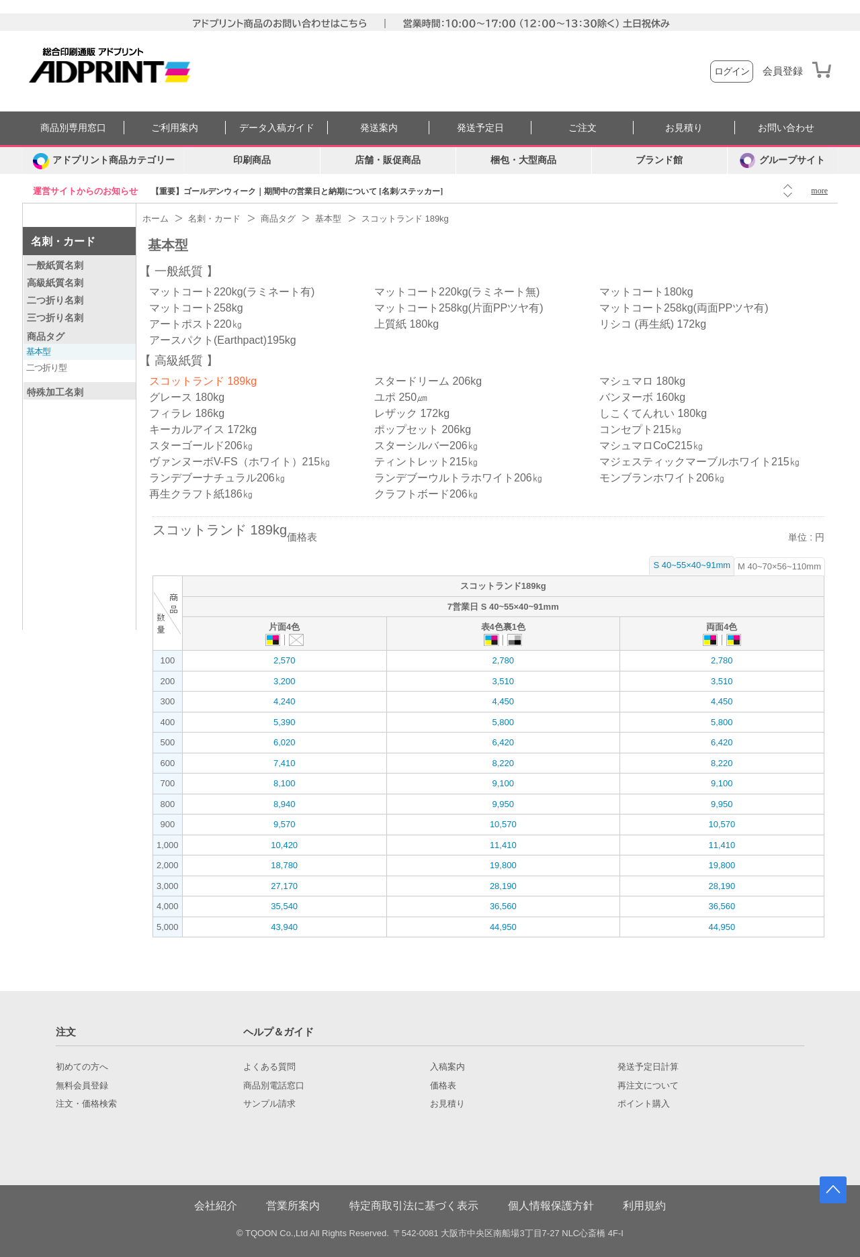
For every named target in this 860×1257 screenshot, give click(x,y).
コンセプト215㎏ (640, 429)
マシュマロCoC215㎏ (651, 445)
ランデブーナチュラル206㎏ (217, 477)
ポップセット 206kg (422, 429)
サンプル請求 (269, 1104)
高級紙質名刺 (55, 282)
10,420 (284, 845)
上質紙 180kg (406, 324)
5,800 (503, 722)
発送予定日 (480, 128)
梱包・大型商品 (523, 160)
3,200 (284, 681)
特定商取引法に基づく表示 (413, 1205)
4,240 (284, 701)
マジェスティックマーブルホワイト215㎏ (699, 461)
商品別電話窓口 (273, 1085)
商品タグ (45, 336)
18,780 (284, 865)
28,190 (503, 886)
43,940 (284, 927)
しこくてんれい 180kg (653, 413)
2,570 (284, 660)
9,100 (503, 783)
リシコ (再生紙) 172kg (652, 324)
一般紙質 (179, 271)
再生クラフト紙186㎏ (201, 494)
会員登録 (783, 71)
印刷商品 (252, 160)
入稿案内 (447, 1067)
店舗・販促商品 (388, 160)
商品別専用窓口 (73, 128)
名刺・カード (63, 241)
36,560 (503, 906)
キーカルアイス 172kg (203, 429)
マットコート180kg (646, 291)
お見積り (684, 128)
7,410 (284, 763)
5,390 (284, 722)
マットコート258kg (196, 308)
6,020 (284, 742)
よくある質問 (269, 1067)
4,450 (503, 701)
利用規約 (644, 1205)
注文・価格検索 (86, 1104)
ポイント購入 (643, 1104)
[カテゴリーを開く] (103, 160)
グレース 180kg (186, 397)
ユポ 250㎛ (400, 397)
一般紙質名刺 (55, 265)
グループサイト (782, 160)
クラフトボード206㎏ (426, 494)
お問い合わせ (786, 128)
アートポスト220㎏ (196, 324)
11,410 (503, 845)
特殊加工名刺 (55, 392)
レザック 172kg (411, 413)
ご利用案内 (174, 128)
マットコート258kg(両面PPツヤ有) (684, 308)
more (819, 190)
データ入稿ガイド (276, 128)
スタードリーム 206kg (428, 381)
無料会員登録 (82, 1085)
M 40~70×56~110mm (779, 566)
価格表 (443, 1085)
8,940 (284, 804)
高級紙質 (179, 360)
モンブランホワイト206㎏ (662, 477)
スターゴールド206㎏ (201, 445)
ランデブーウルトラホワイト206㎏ (458, 477)
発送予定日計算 (648, 1067)
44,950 (503, 927)
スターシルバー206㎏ (426, 445)
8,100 (284, 783)
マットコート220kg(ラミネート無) (457, 291)
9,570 (284, 824)
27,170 (284, 886)
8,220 (503, 763)
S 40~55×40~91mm (691, 565)
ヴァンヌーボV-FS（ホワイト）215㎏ (240, 461)
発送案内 (379, 128)
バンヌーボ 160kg (642, 397)
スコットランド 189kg (203, 381)
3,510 (503, 681)
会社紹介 (215, 1205)
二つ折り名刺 (55, 300)
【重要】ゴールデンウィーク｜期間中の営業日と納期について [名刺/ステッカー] (297, 191)
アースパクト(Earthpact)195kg (222, 340)
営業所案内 (293, 1205)
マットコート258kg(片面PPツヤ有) (459, 308)
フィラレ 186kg (186, 413)
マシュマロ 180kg (642, 381)
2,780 (503, 660)
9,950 (503, 804)
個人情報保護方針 (551, 1205)
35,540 (284, 906)
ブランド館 (659, 160)
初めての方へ (82, 1067)
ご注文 (582, 128)
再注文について (648, 1085)
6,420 (503, 742)
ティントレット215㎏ (426, 461)
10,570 (503, 824)
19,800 (503, 865)
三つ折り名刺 (55, 317)
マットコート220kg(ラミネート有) (231, 291)
